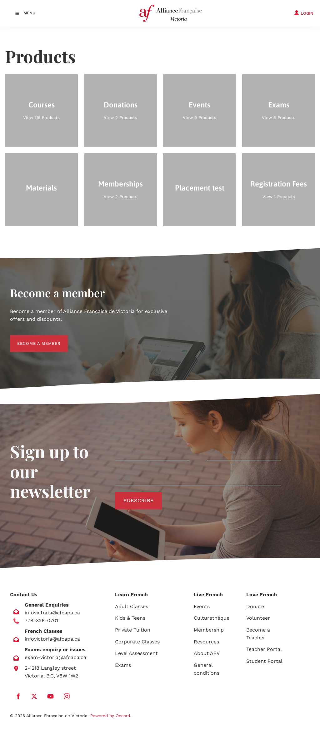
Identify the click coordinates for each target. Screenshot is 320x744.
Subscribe (138, 500)
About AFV (207, 653)
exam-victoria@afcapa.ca (55, 657)
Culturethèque (211, 618)
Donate (255, 606)
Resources (206, 642)
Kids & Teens (130, 618)
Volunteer (258, 618)
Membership (209, 630)
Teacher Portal (264, 649)
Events (202, 606)
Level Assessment (136, 653)
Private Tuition (132, 630)
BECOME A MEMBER (31, 338)
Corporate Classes (137, 642)
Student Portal (264, 661)
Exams (123, 665)
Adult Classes (131, 606)
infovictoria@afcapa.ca (52, 613)
